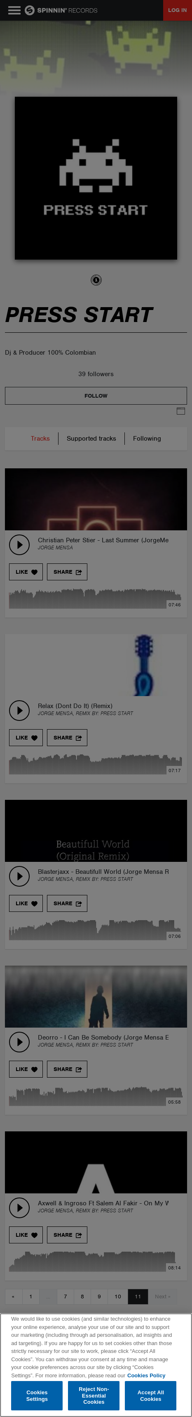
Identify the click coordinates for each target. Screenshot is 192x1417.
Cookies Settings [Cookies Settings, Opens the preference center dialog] (37, 1395)
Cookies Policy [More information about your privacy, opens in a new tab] (146, 1375)
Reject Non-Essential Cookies (94, 1395)
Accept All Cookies (151, 1395)
